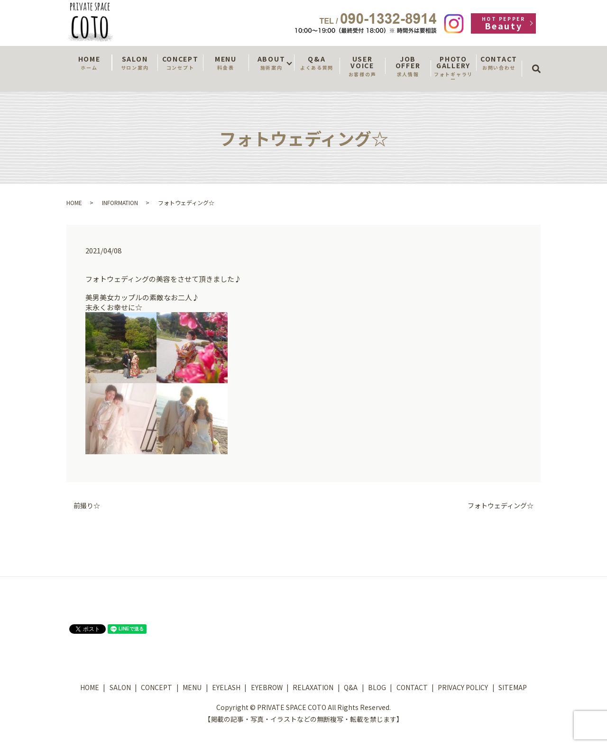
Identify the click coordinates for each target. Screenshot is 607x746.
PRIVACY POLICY (463, 687)
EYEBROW (267, 687)
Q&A (316, 62)
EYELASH (226, 687)
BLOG (377, 687)
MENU (225, 62)
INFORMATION (120, 202)
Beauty (503, 23)
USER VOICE (362, 66)
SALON (134, 62)
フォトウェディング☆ (500, 505)
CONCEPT (180, 62)
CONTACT (498, 62)
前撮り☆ (87, 505)
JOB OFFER (407, 66)
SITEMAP (512, 687)
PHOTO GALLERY (453, 68)
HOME (89, 62)
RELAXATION (313, 687)
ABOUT (271, 62)
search (539, 60)
